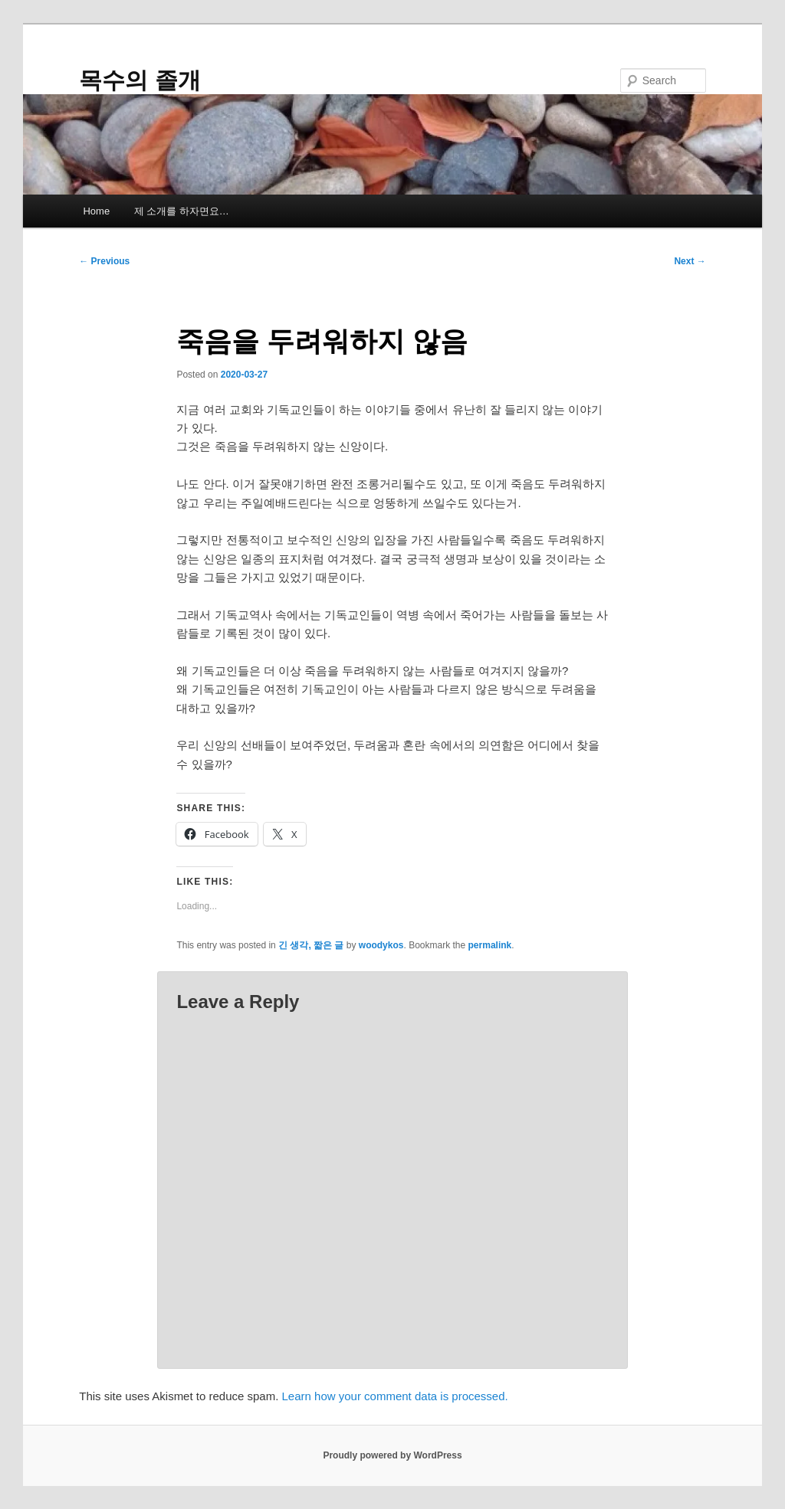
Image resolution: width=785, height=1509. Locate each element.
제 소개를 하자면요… (181, 211)
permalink (490, 945)
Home (96, 211)
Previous (104, 261)
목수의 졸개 (139, 80)
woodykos (381, 945)
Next (689, 261)
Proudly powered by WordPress (392, 1455)
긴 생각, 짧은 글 (310, 945)
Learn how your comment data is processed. (395, 1396)
